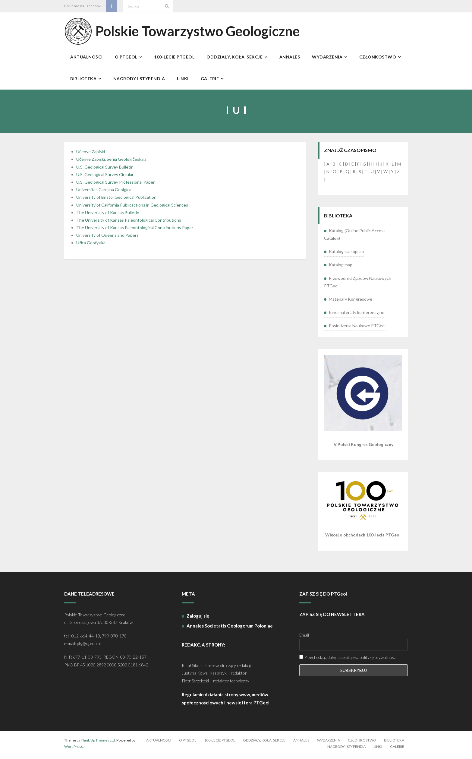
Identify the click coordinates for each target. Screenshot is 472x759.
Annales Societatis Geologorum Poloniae (230, 628)
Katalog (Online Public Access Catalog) (354, 237)
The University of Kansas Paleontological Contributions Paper (134, 230)
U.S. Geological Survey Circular (105, 177)
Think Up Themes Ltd (98, 743)
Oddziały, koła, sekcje (264, 743)
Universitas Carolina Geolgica (103, 192)
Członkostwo (362, 743)
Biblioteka (394, 743)
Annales (301, 743)
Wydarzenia (328, 743)
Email (304, 638)
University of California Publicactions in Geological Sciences (132, 207)
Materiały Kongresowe (350, 302)
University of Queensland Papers (107, 238)
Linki (377, 750)
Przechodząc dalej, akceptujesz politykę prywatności (348, 660)
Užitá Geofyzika (90, 245)
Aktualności (158, 743)
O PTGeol (187, 743)
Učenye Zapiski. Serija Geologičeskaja (111, 162)
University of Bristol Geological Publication (116, 200)
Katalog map (340, 267)
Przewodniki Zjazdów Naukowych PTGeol (357, 285)
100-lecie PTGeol (219, 743)
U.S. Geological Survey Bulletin (105, 169)
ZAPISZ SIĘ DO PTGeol (323, 597)
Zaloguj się (198, 618)
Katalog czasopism (346, 254)
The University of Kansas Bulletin (107, 215)
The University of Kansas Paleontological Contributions (128, 223)
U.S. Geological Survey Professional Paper (115, 185)
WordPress (73, 750)
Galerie (397, 750)
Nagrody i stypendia (346, 750)
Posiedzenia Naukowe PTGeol (357, 328)
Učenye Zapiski (90, 154)
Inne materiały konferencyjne (356, 315)
